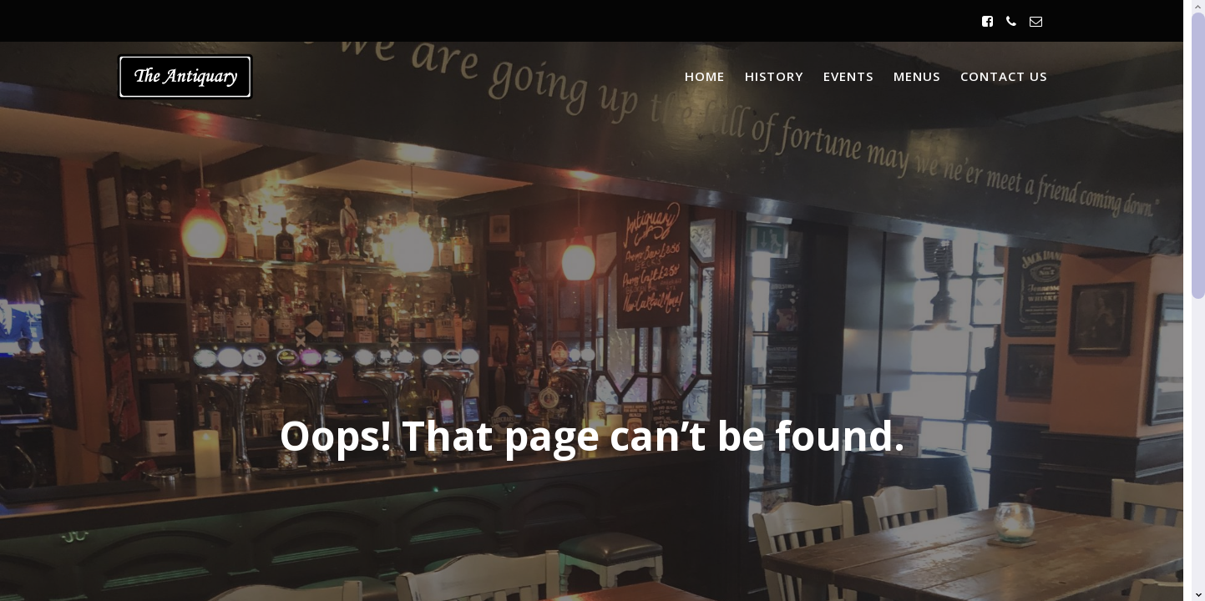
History (774, 76)
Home (705, 76)
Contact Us (1003, 76)
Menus (917, 76)
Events (848, 76)
